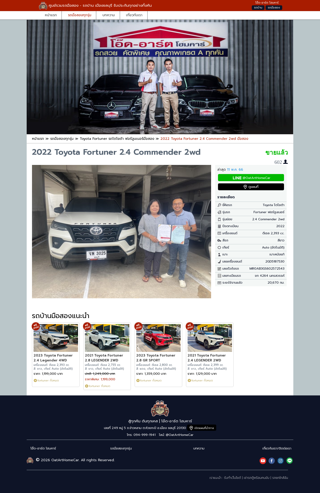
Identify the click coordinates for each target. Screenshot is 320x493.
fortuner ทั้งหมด (48, 380)
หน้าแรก (51, 15)
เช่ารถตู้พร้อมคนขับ (256, 477)
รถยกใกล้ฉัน (280, 477)
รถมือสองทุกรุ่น (79, 15)
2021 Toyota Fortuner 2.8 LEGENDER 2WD (104, 358)
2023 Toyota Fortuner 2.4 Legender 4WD (53, 358)
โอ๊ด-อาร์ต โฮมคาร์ (43, 448)
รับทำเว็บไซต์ (232, 477)
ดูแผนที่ (253, 186)
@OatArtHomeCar (256, 178)
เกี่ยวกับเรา (134, 15)
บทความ (108, 15)
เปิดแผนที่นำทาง (204, 428)
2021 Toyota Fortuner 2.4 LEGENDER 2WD (207, 358)
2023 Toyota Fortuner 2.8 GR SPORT (155, 358)
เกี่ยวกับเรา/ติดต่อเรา (276, 448)
